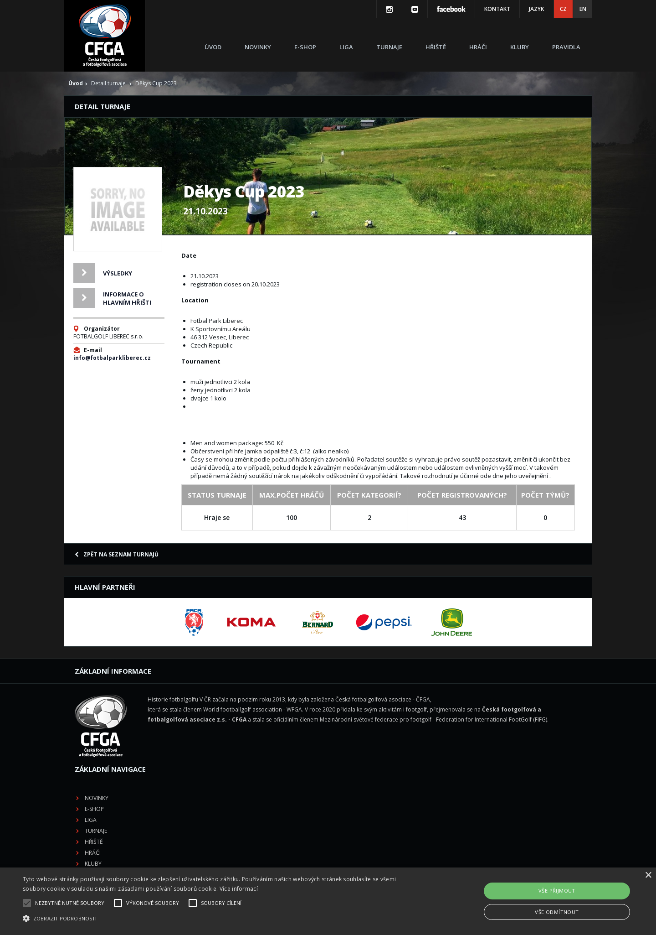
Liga (346, 47)
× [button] (648, 875)
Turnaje (389, 47)
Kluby (519, 47)
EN (582, 9)
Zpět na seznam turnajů (117, 554)
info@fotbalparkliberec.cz (112, 358)
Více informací (239, 889)
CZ (563, 9)
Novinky (258, 47)
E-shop (305, 47)
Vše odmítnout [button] (557, 912)
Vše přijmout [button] (556, 890)
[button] (221, 919)
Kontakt (497, 9)
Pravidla (566, 47)
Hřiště (435, 47)
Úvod (213, 47)
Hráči (478, 47)
